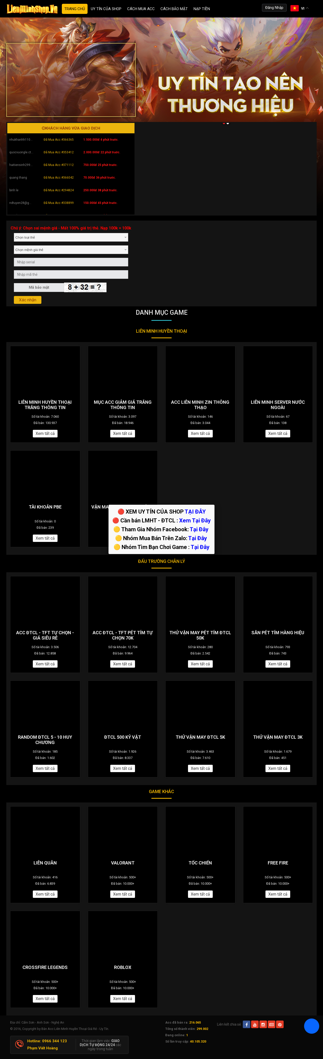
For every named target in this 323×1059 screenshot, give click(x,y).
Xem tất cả (45, 433)
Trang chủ (74, 9)
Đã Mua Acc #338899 (59, 203)
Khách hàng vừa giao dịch (71, 128)
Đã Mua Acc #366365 (59, 139)
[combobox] (71, 237)
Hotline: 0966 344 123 (47, 1041)
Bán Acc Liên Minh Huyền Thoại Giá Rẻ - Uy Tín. (75, 1029)
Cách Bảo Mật (174, 9)
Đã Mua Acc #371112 (59, 165)
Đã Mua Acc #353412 (59, 152)
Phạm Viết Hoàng (42, 1048)
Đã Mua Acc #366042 (59, 177)
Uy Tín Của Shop (106, 9)
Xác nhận (27, 299)
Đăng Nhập (274, 7)
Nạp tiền (202, 9)
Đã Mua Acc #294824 (59, 190)
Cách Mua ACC (141, 9)
